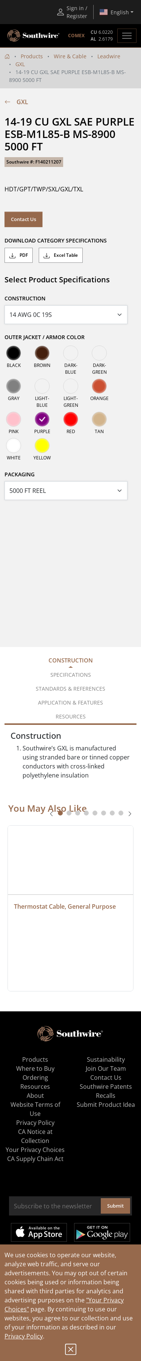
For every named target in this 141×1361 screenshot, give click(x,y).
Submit (115, 1205)
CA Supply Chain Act (35, 1159)
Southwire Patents (106, 1086)
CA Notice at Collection (35, 1136)
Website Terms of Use (35, 1109)
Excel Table (61, 255)
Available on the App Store (39, 1232)
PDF (18, 255)
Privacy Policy (24, 1336)
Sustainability (106, 1059)
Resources (35, 1086)
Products (32, 56)
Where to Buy (35, 1068)
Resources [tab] (71, 716)
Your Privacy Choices (35, 1150)
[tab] (60, 813)
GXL (20, 64)
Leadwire (108, 56)
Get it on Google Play (102, 1232)
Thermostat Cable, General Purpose (65, 906)
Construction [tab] (71, 660)
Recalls (105, 1095)
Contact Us (23, 219)
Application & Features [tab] (70, 702)
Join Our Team (106, 1068)
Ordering (35, 1077)
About (35, 1095)
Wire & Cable (70, 56)
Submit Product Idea (106, 1104)
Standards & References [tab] (70, 688)
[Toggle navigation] (126, 36)
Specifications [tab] (70, 674)
